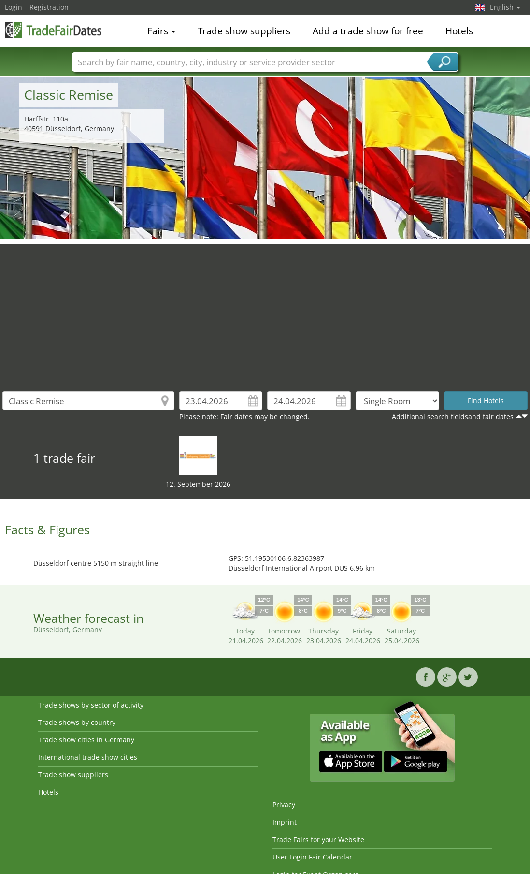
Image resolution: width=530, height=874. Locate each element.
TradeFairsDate (53, 30)
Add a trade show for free (368, 31)
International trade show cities (87, 757)
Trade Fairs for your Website (318, 839)
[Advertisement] (265, 311)
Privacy (283, 804)
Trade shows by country (76, 722)
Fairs (161, 31)
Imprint (284, 822)
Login (13, 7)
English (505, 7)
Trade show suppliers (244, 31)
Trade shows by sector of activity (90, 704)
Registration (49, 7)
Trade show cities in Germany (86, 739)
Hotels (459, 31)
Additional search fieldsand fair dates (453, 416)
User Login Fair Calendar (312, 856)
